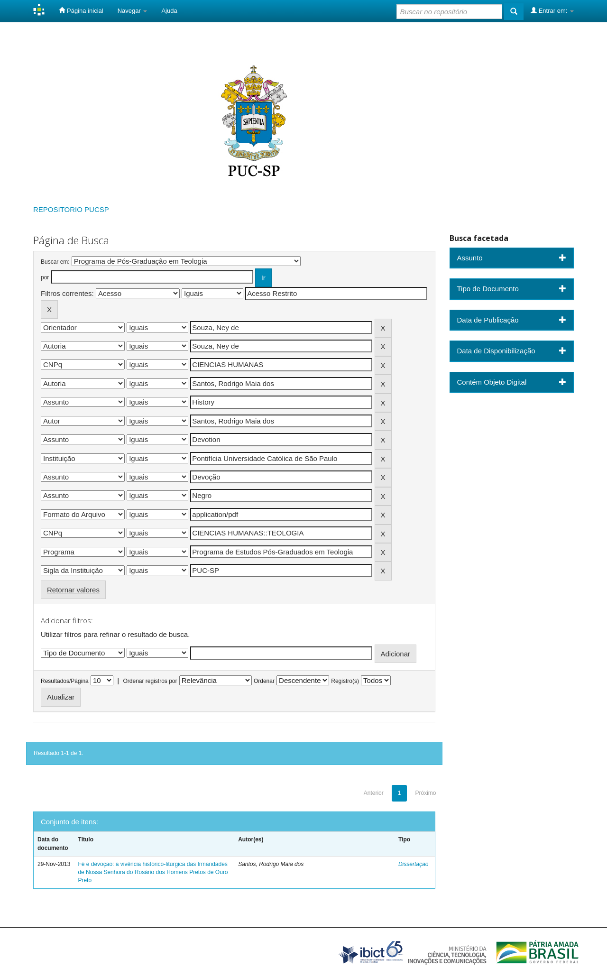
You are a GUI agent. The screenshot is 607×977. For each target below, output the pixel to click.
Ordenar (264, 681)
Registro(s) (345, 681)
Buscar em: (55, 261)
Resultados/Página (65, 681)
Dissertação (413, 864)
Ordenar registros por (150, 681)
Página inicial (81, 10)
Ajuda (169, 10)
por (45, 277)
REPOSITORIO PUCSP (71, 209)
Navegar (132, 10)
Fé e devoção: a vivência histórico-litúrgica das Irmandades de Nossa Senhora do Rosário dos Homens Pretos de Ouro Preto (153, 872)
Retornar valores (73, 590)
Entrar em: (552, 10)
